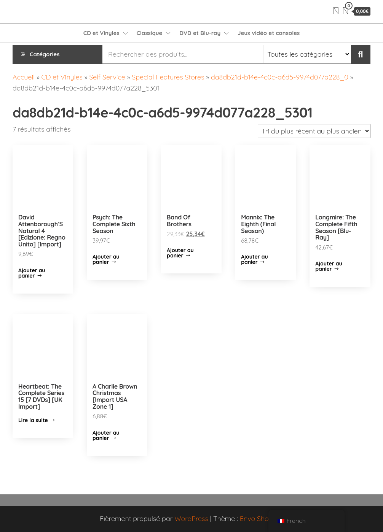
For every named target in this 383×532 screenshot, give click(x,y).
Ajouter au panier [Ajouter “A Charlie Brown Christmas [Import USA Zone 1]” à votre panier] (106, 435)
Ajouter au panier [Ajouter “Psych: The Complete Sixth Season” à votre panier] (106, 259)
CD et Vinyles (101, 33)
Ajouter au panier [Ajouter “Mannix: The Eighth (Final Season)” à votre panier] (254, 259)
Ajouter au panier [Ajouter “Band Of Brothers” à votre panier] (180, 253)
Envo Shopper (261, 518)
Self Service (107, 77)
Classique (150, 33)
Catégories (44, 54)
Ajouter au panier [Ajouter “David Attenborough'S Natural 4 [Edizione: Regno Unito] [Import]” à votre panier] (31, 273)
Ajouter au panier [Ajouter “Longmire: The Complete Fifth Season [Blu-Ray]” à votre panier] (328, 266)
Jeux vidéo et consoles (269, 33)
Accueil (24, 77)
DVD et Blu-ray (199, 33)
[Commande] (314, 131)
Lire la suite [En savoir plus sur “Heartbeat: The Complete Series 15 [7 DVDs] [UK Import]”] (33, 420)
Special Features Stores (168, 77)
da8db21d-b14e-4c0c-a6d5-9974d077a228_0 (279, 77)
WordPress (191, 518)
